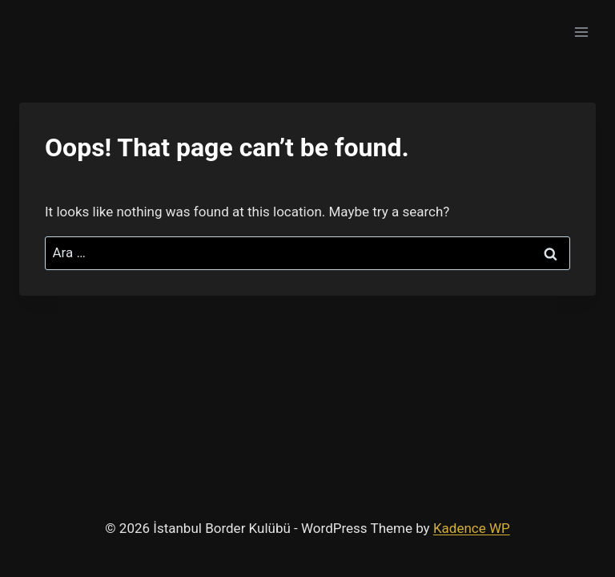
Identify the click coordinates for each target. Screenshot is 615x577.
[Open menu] (581, 31)
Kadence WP (471, 528)
